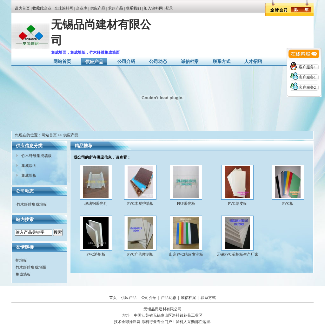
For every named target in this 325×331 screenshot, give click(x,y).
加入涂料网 (153, 8)
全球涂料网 (63, 8)
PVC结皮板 (237, 203)
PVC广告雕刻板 (140, 254)
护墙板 (21, 260)
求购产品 (115, 8)
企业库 (81, 8)
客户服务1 (307, 67)
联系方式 (221, 61)
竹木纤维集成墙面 (31, 267)
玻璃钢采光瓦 (95, 203)
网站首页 (62, 61)
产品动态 (168, 297)
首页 (113, 297)
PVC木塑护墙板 (140, 203)
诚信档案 (190, 61)
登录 (169, 8)
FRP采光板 (186, 203)
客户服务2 (307, 87)
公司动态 (158, 61)
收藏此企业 (41, 8)
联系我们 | (134, 8)
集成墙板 (28, 175)
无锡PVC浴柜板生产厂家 (237, 254)
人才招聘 (253, 61)
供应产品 (97, 8)
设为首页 (22, 8)
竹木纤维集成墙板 (36, 156)
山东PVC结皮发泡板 (186, 254)
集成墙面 (28, 165)
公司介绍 (126, 61)
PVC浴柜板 (95, 254)
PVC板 (287, 203)
